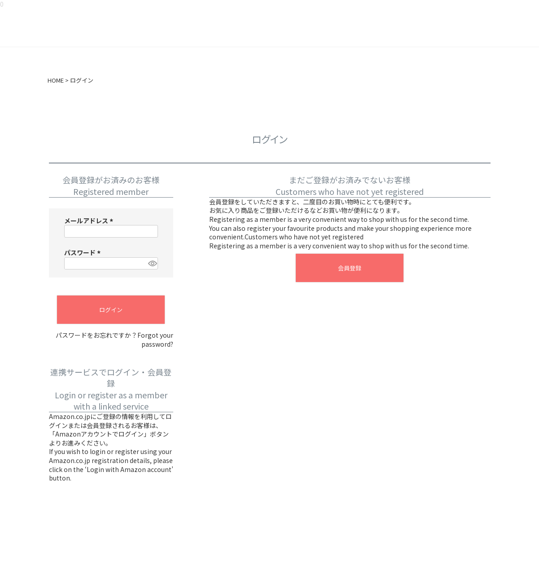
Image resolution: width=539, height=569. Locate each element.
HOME (56, 80)
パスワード (83, 252)
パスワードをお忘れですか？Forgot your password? (114, 339)
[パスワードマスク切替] (152, 263)
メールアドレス (90, 220)
